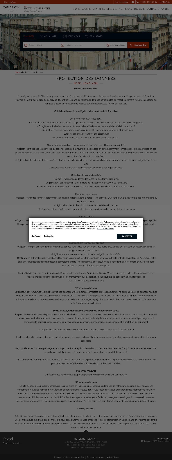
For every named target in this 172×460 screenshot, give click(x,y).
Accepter (127, 236)
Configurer (36, 236)
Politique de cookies (105, 228)
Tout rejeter (49, 236)
